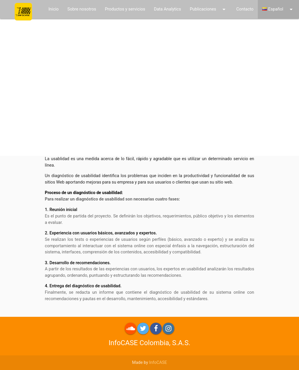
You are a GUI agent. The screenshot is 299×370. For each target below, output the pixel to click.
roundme (130, 328)
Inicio (53, 9)
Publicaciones (208, 9)
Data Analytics (167, 9)
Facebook (156, 328)
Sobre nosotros (81, 9)
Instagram (168, 328)
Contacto (244, 9)
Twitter (143, 328)
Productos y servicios (125, 9)
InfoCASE (158, 362)
